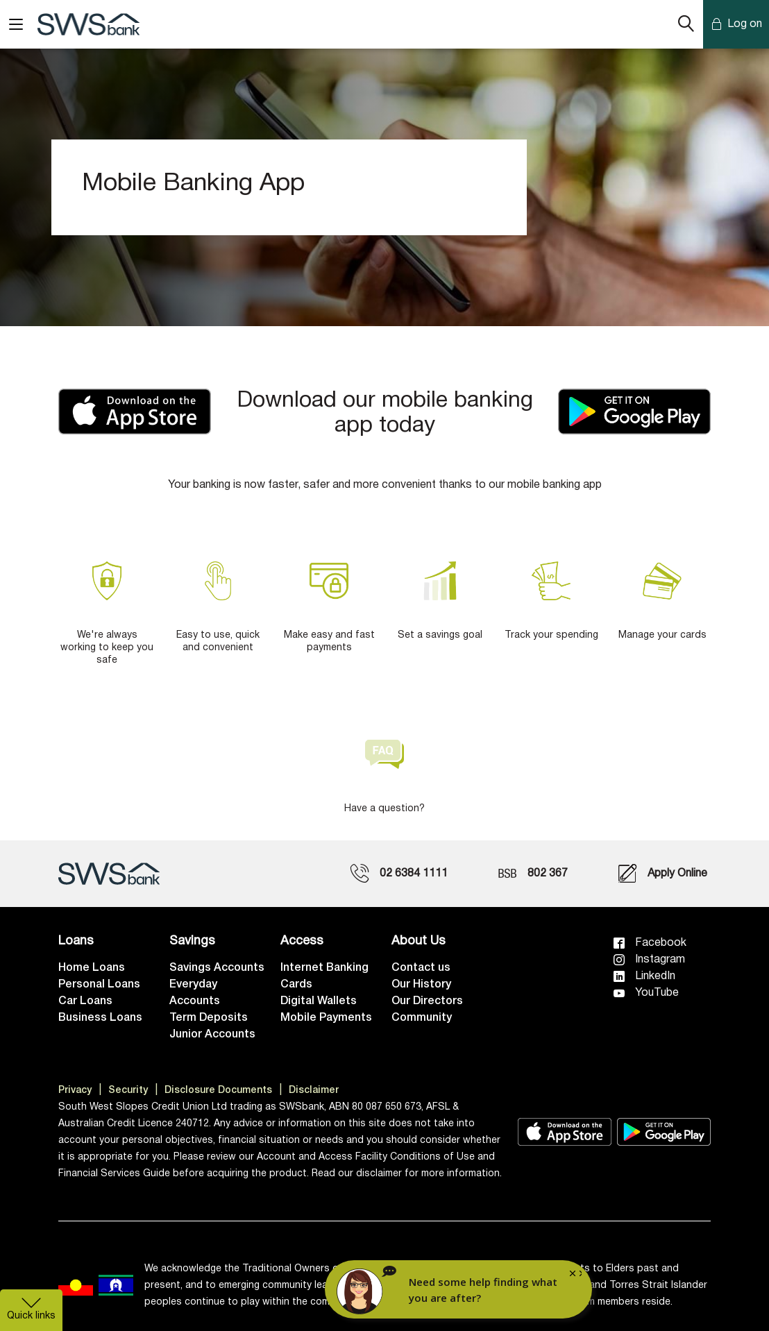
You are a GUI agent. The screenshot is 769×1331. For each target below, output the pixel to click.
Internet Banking (324, 968)
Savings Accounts (216, 968)
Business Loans (100, 1018)
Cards (296, 985)
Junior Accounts (212, 1035)
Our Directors (427, 1001)
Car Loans (85, 1001)
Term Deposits (208, 1018)
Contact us (420, 968)
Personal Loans (99, 985)
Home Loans (91, 968)
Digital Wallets (318, 1001)
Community (421, 1018)
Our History (421, 985)
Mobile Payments (326, 1018)
